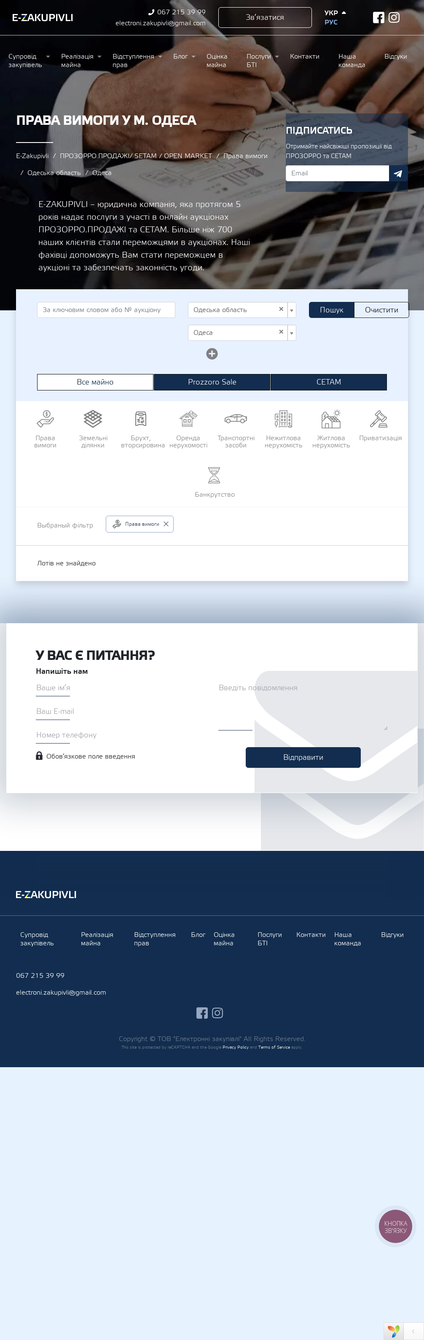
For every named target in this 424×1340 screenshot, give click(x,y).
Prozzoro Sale (212, 382)
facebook (378, 17)
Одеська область (54, 173)
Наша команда (351, 60)
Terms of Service (274, 1047)
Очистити (381, 310)
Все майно (95, 382)
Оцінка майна (217, 60)
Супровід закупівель (25, 60)
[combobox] (242, 310)
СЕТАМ (329, 382)
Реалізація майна (77, 60)
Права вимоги (245, 156)
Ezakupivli (43, 18)
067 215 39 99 (181, 12)
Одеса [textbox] (238, 333)
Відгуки (395, 56)
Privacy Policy (236, 1047)
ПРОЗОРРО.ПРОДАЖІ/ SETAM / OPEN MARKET (136, 156)
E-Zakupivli (32, 156)
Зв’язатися (265, 17)
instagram (394, 17)
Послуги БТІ (259, 60)
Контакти (304, 56)
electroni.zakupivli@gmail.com (160, 23)
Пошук (331, 310)
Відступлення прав (133, 60)
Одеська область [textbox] (238, 310)
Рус (331, 22)
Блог (180, 56)
